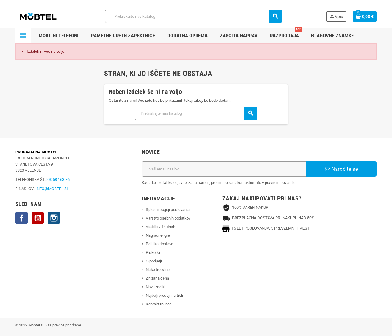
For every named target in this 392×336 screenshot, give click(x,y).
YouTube (38, 218)
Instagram (54, 218)
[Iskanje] (193, 16)
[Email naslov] (224, 169)
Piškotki (153, 252)
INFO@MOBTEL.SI (52, 188)
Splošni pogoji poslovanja (168, 209)
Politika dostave (159, 244)
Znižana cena (157, 278)
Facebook (21, 218)
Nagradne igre (158, 235)
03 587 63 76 (58, 179)
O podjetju (154, 261)
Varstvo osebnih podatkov (168, 218)
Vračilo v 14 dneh (160, 226)
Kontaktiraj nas (159, 304)
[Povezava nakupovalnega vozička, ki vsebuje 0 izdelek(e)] (365, 16)
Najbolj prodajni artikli (164, 295)
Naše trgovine (158, 269)
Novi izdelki (155, 286)
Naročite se (341, 169)
